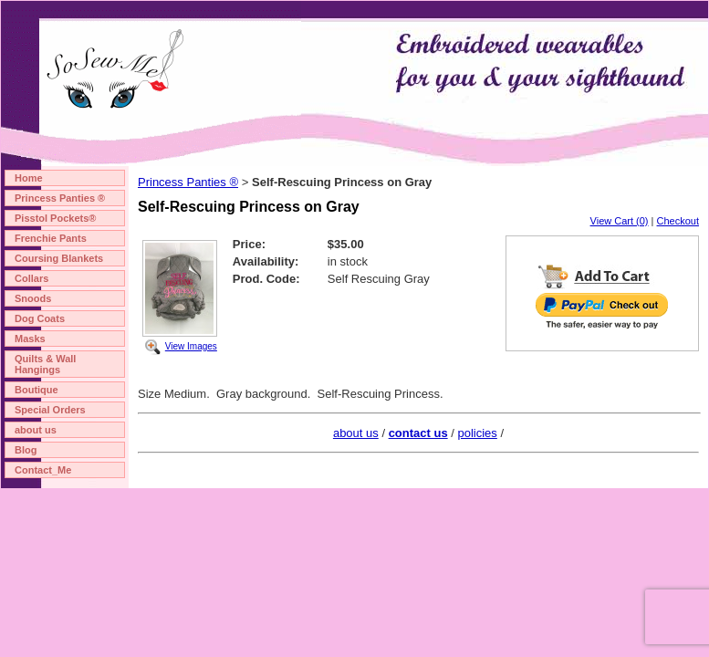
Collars (31, 278)
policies (476, 433)
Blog (25, 449)
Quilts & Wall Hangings (45, 364)
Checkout (678, 220)
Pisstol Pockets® (55, 218)
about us (36, 429)
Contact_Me (43, 469)
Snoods (33, 298)
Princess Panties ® (60, 198)
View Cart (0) (619, 220)
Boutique (36, 389)
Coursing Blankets (59, 258)
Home (29, 177)
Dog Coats (40, 318)
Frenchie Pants (51, 238)
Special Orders (50, 409)
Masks (30, 338)
